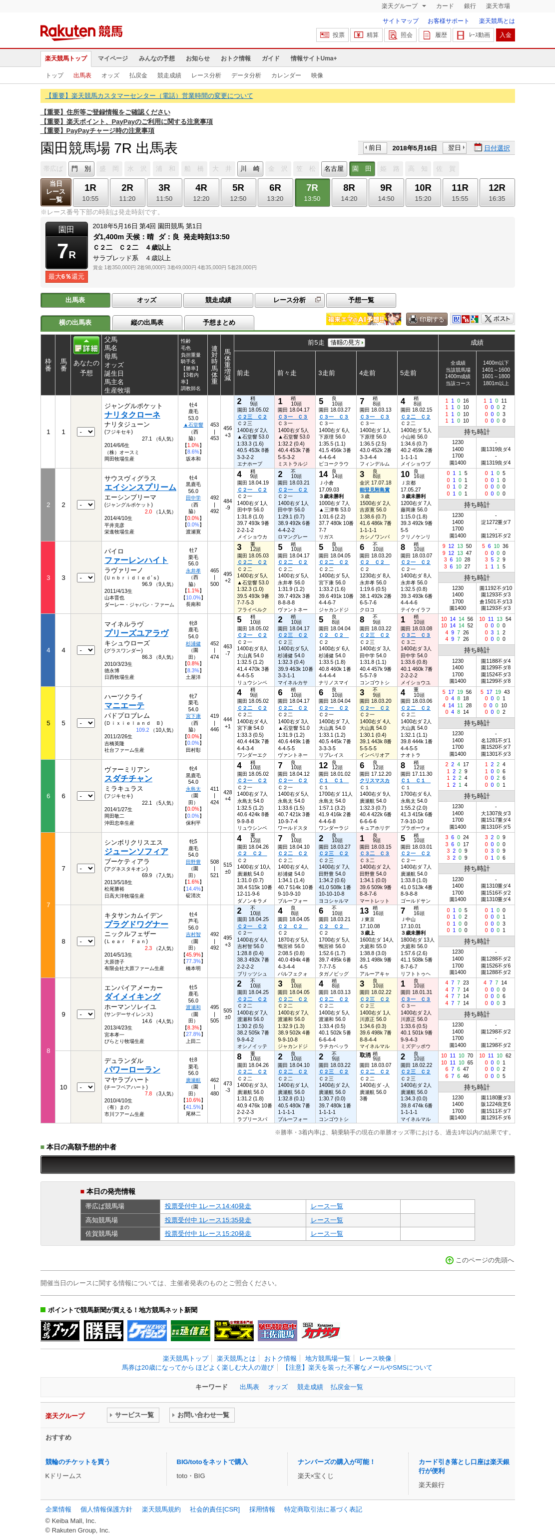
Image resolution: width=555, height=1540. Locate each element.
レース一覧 (327, 1206)
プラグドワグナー (136, 924)
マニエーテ (124, 705)
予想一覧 (361, 300)
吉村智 (193, 934)
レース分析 (206, 75)
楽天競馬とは (497, 20)
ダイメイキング (132, 997)
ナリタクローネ (132, 415)
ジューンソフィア (136, 851)
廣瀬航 (193, 1080)
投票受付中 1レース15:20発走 (208, 1233)
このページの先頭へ (485, 1260)
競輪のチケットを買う (77, 1462)
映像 (317, 75)
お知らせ (198, 58)
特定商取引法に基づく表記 (323, 1509)
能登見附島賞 (375, 490)
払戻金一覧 (347, 1387)
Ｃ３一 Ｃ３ (293, 417)
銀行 (470, 5)
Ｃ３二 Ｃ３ (416, 635)
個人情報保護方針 (106, 1509)
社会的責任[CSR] (215, 1509)
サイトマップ (401, 20)
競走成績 (169, 75)
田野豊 (193, 862)
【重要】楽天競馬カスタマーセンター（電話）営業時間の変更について (149, 95)
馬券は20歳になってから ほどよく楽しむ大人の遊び (198, 1367)
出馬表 (82, 75)
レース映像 (375, 1358)
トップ (54, 75)
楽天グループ (400, 5)
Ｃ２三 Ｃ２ (252, 417)
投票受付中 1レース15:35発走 (208, 1220)
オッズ (110, 75)
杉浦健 (193, 643)
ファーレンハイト (136, 560)
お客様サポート (449, 20)
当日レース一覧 (55, 191)
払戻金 (138, 75)
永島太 (193, 789)
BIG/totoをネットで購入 (212, 1462)
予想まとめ (219, 322)
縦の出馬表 (147, 322)
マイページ (113, 58)
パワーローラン (132, 1069)
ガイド (271, 58)
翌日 (454, 147)
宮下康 (193, 716)
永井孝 (193, 570)
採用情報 (262, 1509)
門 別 (81, 168)
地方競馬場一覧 (328, 1358)
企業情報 (58, 1509)
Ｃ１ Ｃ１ (334, 780)
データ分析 (246, 75)
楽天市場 (498, 5)
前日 (375, 147)
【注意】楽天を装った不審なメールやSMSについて (357, 1367)
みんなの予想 (157, 58)
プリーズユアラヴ (136, 633)
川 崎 (250, 168)
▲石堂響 (193, 425)
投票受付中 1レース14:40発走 (208, 1206)
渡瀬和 (193, 1007)
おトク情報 (236, 58)
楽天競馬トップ (66, 58)
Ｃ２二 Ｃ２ (416, 417)
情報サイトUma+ (314, 58)
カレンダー (286, 75)
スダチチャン (128, 778)
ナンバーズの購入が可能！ (337, 1462)
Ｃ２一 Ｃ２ (252, 490)
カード (445, 5)
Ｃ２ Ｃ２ (375, 562)
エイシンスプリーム (140, 487)
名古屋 (334, 168)
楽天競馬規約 (161, 1509)
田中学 (193, 498)
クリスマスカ (375, 780)
